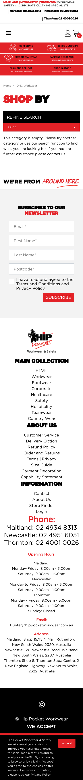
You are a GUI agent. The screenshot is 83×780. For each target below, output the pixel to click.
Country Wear (41, 418)
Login (41, 511)
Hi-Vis (41, 371)
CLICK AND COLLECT (21, 70)
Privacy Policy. (41, 774)
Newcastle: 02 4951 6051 (61, 11)
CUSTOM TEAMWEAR (26, 59)
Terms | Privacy (41, 459)
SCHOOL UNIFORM (68, 48)
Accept (67, 743)
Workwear (41, 377)
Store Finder (41, 505)
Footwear (41, 382)
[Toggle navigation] (8, 33)
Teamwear (41, 412)
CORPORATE (26, 48)
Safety (41, 400)
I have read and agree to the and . (44, 283)
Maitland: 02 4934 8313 (25, 11)
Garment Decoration (41, 471)
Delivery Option (41, 441)
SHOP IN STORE (62, 70)
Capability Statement (41, 477)
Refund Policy (41, 447)
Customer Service (41, 435)
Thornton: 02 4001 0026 (61, 18)
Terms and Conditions (38, 284)
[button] (67, 33)
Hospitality (41, 406)
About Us (41, 499)
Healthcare (41, 394)
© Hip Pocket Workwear (41, 718)
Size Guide (41, 465)
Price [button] (41, 127)
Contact (41, 493)
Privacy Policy (30, 288)
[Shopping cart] (76, 33)
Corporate (41, 388)
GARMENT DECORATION (62, 59)
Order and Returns (41, 453)
